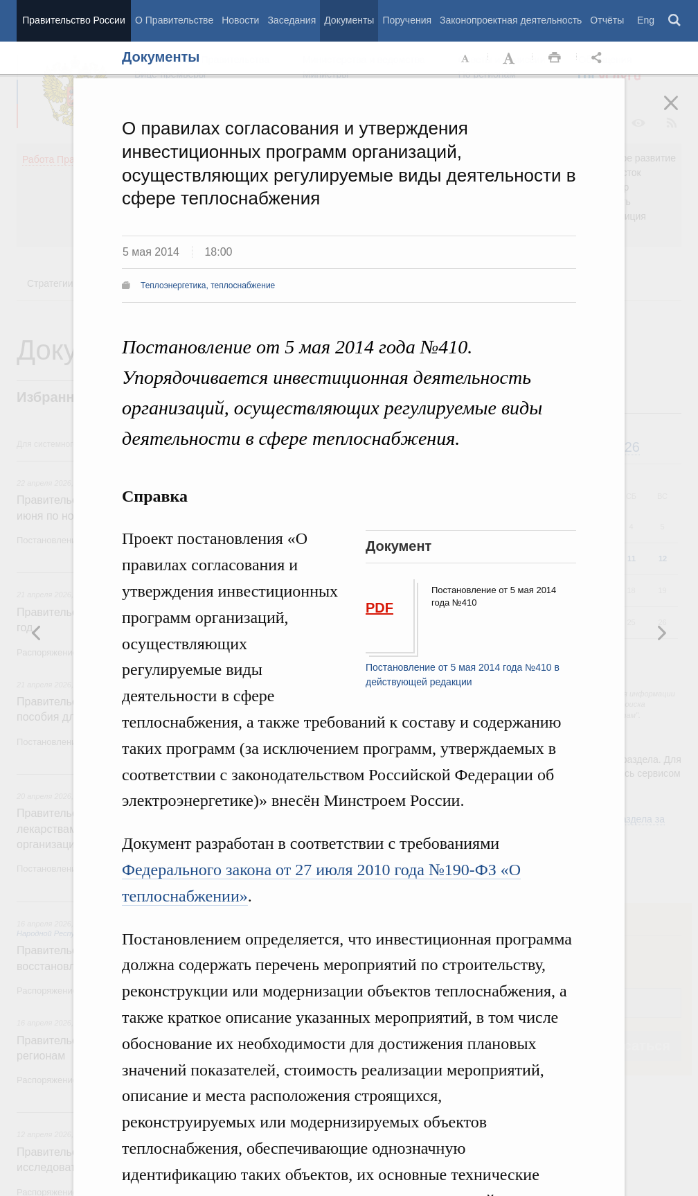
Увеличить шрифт (510, 58)
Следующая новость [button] (36, 632)
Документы (349, 20)
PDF (379, 607)
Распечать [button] (554, 58)
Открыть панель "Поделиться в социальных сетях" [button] (599, 58)
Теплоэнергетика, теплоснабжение (208, 285)
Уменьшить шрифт (466, 58)
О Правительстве (174, 20)
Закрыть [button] (680, 112)
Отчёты (607, 20)
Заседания (291, 20)
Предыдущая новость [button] (661, 632)
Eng (645, 20)
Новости (240, 20)
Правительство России (73, 20)
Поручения (406, 20)
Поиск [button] (675, 21)
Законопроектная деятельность (511, 20)
